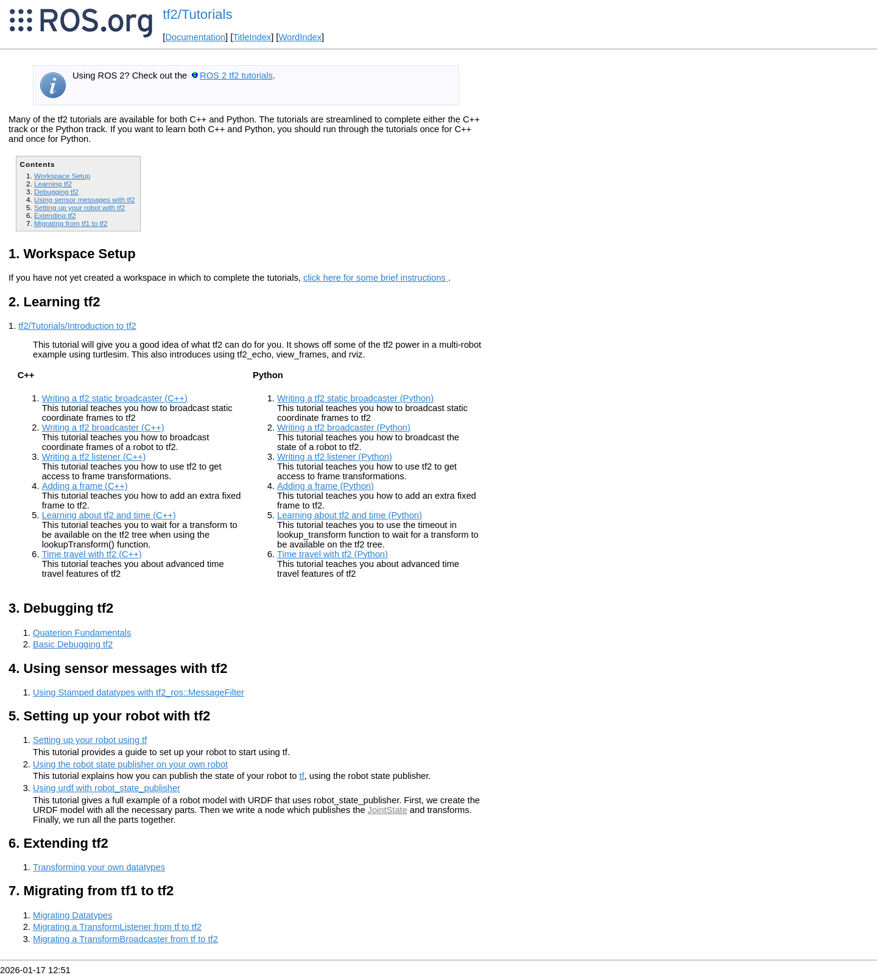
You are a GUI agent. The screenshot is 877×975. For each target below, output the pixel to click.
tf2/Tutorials (197, 14)
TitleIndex (252, 37)
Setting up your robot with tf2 (79, 207)
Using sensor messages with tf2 (84, 199)
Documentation (195, 37)
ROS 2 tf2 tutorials (236, 75)
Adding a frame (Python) (325, 486)
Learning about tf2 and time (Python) (349, 515)
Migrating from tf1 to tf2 (71, 223)
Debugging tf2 (56, 191)
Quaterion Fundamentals (82, 633)
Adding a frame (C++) (85, 486)
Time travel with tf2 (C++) (92, 554)
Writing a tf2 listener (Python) (334, 457)
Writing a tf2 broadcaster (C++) (103, 427)
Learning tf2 (53, 184)
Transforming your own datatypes (99, 867)
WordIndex (300, 37)
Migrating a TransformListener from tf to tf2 (117, 927)
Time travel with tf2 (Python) (332, 554)
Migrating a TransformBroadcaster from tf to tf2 (125, 939)
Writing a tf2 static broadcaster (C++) (115, 398)
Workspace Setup (62, 176)
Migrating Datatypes (72, 915)
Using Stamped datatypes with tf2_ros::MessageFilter (138, 692)
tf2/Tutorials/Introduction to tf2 (77, 326)
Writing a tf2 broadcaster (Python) (343, 427)
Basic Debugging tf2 (73, 644)
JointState (387, 810)
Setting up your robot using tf (90, 740)
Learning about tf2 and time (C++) (109, 515)
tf (302, 776)
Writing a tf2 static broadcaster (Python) (355, 398)
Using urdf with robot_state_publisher (106, 788)
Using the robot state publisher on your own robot (130, 764)
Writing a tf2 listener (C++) (94, 457)
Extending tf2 (55, 215)
